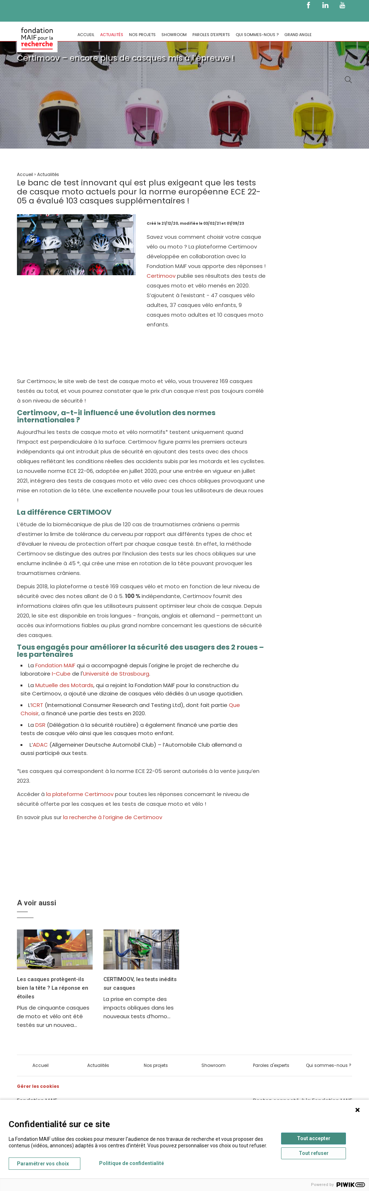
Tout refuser (314, 1153)
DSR (40, 725)
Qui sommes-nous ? (257, 35)
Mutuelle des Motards (63, 685)
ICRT (38, 705)
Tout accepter (313, 1138)
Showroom (174, 35)
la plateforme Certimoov (80, 794)
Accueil (85, 35)
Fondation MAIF (55, 665)
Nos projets (142, 35)
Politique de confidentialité (131, 1163)
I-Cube (61, 673)
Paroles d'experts (211, 35)
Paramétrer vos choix (43, 1163)
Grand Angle (298, 35)
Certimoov (162, 276)
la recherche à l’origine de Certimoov (112, 817)
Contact (87, 53)
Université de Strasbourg (116, 673)
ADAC (40, 744)
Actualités (111, 35)
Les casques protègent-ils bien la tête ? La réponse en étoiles (52, 988)
